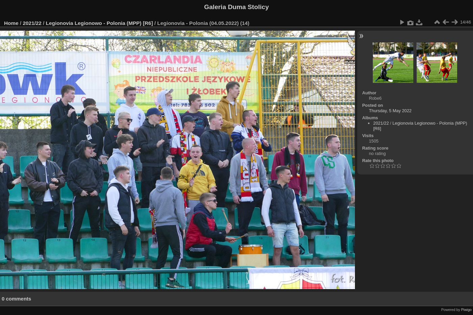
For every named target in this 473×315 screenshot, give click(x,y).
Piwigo (466, 310)
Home (11, 23)
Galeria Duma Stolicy (236, 6)
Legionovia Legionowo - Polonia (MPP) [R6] (99, 23)
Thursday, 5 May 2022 (390, 110)
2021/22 (32, 23)
